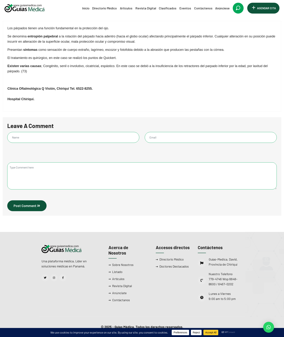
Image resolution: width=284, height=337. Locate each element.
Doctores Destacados (174, 266)
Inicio (85, 8)
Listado (117, 272)
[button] (268, 327)
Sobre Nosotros (122, 265)
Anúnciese (222, 8)
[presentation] (32, 154)
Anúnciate (119, 293)
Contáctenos (203, 8)
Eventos (185, 8)
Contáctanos (121, 300)
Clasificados (167, 8)
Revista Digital (145, 8)
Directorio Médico (104, 8)
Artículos (126, 8)
